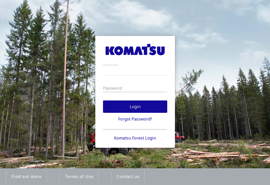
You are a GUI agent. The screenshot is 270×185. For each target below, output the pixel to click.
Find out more (27, 176)
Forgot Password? (135, 119)
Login (135, 106)
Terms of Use (79, 176)
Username (110, 65)
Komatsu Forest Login (135, 138)
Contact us (128, 176)
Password (112, 88)
